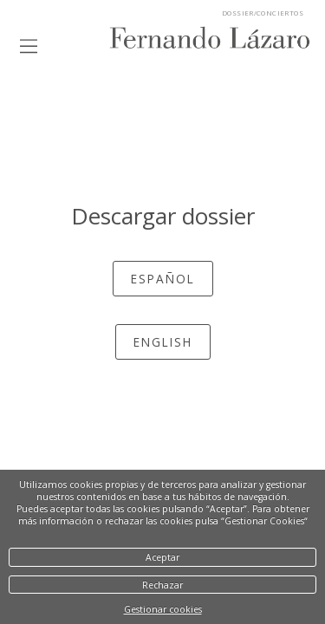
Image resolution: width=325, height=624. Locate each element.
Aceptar (162, 557)
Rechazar (162, 585)
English (162, 342)
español (163, 278)
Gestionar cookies (163, 609)
